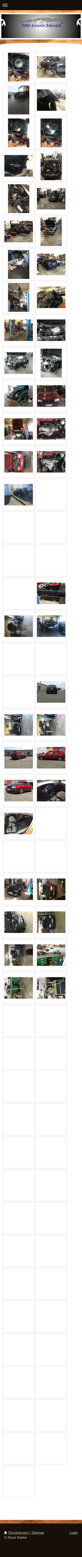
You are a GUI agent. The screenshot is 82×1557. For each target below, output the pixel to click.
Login (73, 1533)
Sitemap (38, 1533)
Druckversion (17, 1533)
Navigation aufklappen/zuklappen (41, 5)
